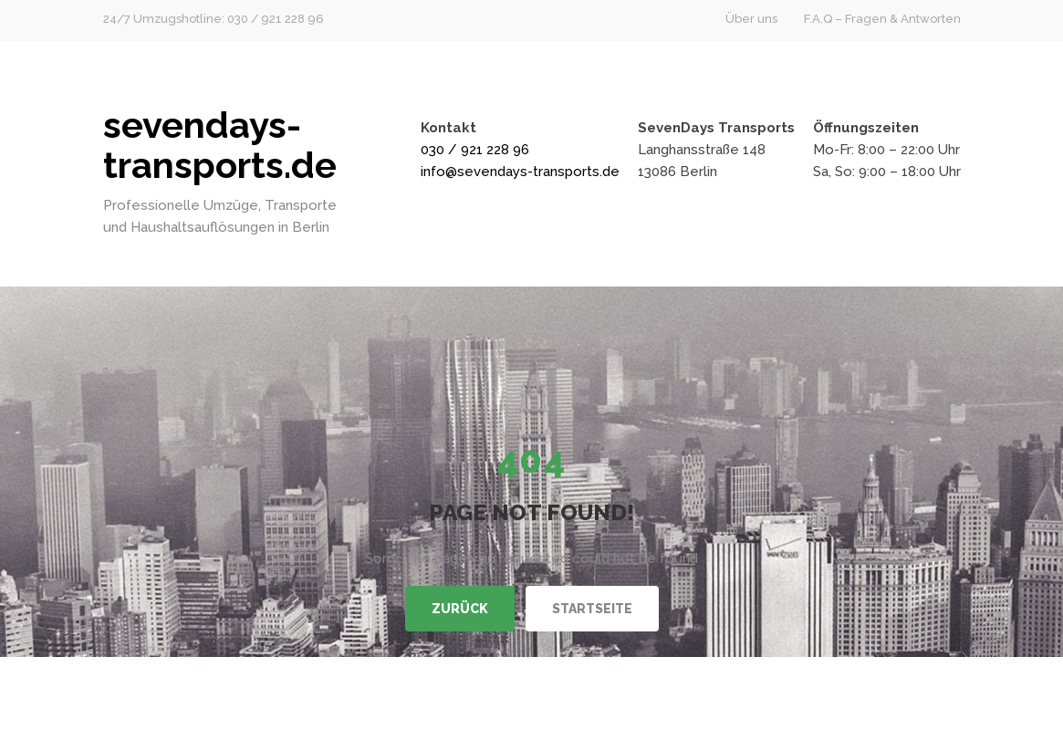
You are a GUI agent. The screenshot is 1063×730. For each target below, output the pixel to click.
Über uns (751, 19)
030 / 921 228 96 (475, 149)
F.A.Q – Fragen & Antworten (882, 19)
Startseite (592, 608)
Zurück (460, 608)
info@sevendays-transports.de (520, 171)
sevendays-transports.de (220, 144)
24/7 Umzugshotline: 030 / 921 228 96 (213, 19)
